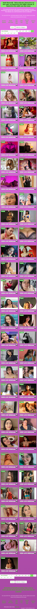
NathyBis (21, 209)
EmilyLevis (21, 469)
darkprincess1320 (4, 174)
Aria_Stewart (3, 486)
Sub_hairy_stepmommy (6, 192)
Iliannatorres (21, 140)
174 (11, 33)
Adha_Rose (3, 313)
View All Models (4, 31)
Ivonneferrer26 (22, 244)
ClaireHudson (3, 296)
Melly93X (2, 400)
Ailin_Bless (3, 469)
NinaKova (21, 486)
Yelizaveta (3, 504)
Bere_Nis (21, 261)
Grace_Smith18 (22, 382)
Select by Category (21, 27)
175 (14, 33)
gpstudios (21, 36)
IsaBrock (21, 313)
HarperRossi (21, 296)
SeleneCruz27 (22, 278)
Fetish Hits (17, 606)
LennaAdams (3, 382)
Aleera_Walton (4, 261)
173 (8, 33)
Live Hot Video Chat (27, 21)
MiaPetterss (21, 417)
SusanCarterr (22, 53)
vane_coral (3, 521)
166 (20, 31)
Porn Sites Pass (16, 21)
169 (29, 31)
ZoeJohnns (21, 105)
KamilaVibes (3, 36)
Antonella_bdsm (4, 244)
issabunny (21, 70)
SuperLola (3, 53)
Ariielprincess (4, 70)
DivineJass (3, 88)
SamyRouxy (21, 192)
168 (26, 31)
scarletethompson (4, 452)
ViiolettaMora (22, 88)
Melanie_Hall (3, 538)
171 (2, 33)
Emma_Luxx (3, 556)
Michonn (2, 122)
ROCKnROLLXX (4, 157)
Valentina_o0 (3, 365)
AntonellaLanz (22, 521)
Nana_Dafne (21, 330)
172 (5, 33)
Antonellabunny (4, 434)
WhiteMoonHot (22, 157)
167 (23, 31)
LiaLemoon (3, 348)
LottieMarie (21, 174)
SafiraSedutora (22, 348)
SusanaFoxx (21, 122)
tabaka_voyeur (22, 226)
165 (17, 31)
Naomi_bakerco (22, 434)
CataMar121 (21, 452)
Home (12, 27)
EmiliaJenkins (22, 504)
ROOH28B (3, 140)
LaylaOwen (21, 365)
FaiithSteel (3, 209)
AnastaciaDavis (22, 400)
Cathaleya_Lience (23, 538)
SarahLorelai (3, 278)
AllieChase (3, 330)
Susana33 (3, 226)
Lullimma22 (3, 417)
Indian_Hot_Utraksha (5, 105)
